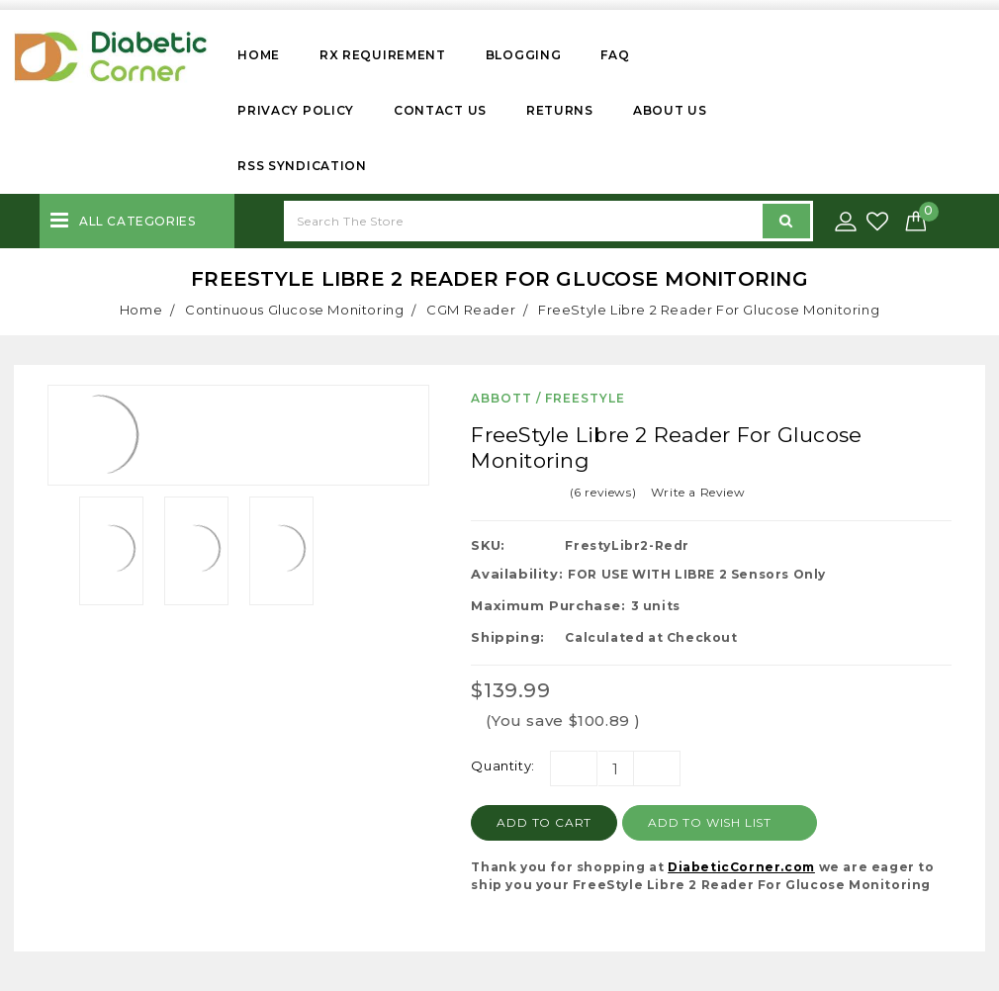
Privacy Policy (295, 110)
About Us (670, 110)
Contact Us (440, 110)
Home (258, 54)
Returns (559, 110)
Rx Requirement (382, 54)
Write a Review (698, 492)
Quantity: (502, 765)
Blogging (524, 54)
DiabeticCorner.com (741, 866)
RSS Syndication (302, 165)
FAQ (614, 54)
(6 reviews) (603, 492)
